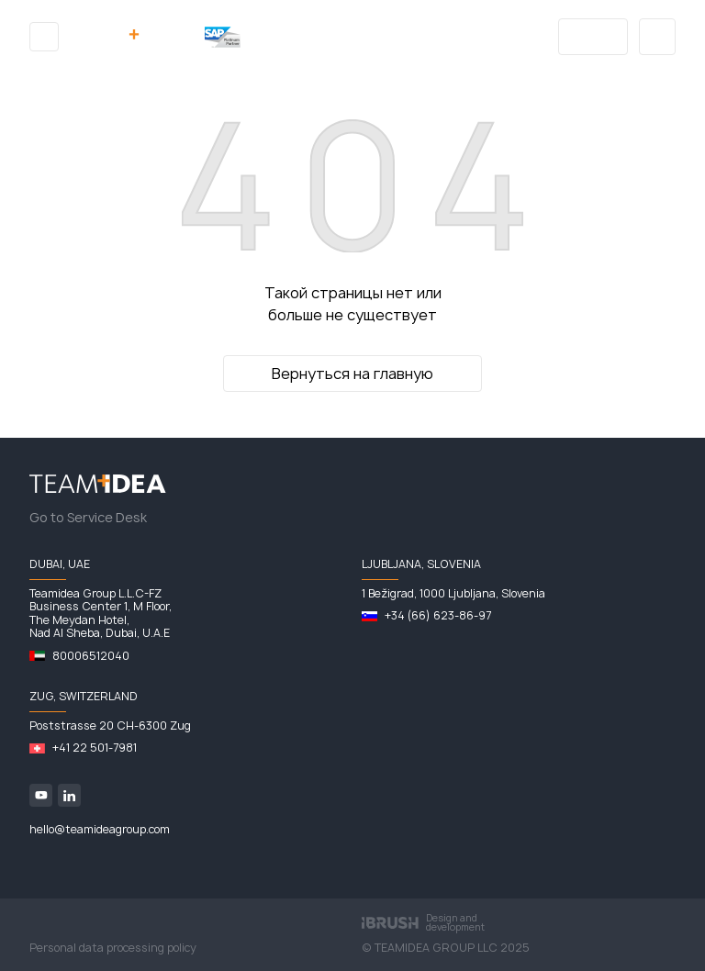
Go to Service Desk (88, 517)
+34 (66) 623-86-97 (438, 615)
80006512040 (90, 656)
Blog (593, 37)
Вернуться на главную (352, 373)
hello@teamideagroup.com (99, 829)
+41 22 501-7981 (94, 747)
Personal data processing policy (112, 947)
